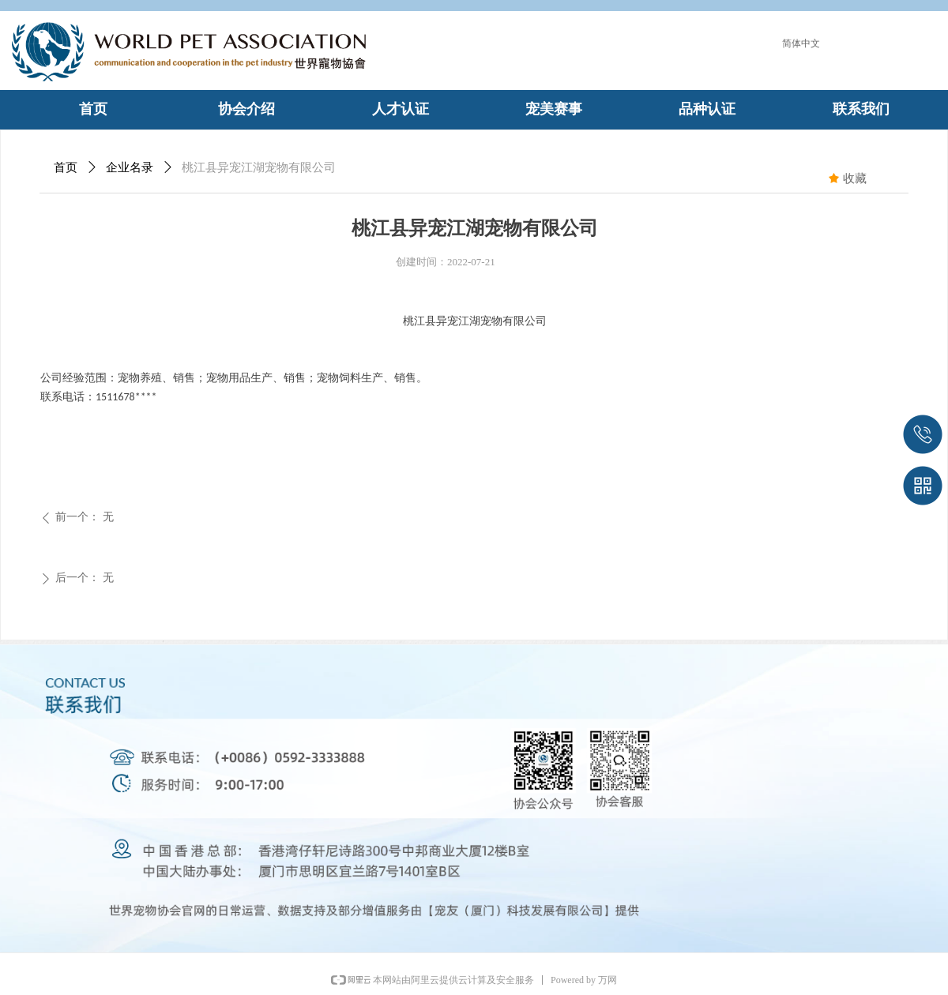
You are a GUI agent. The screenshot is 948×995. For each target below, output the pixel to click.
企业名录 (129, 167)
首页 (65, 167)
